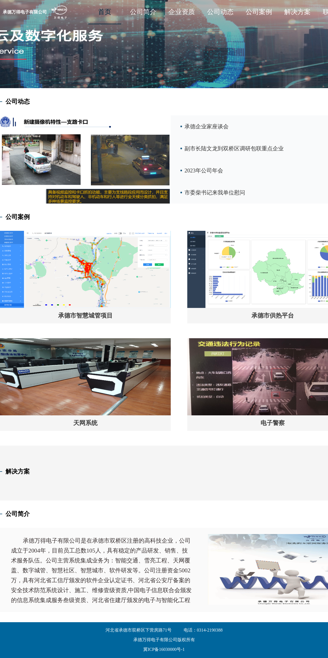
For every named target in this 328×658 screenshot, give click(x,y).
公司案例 (259, 11)
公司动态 (220, 11)
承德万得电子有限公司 (25, 12)
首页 (104, 11)
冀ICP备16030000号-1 (164, 649)
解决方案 (297, 11)
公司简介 (143, 11)
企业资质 (182, 11)
